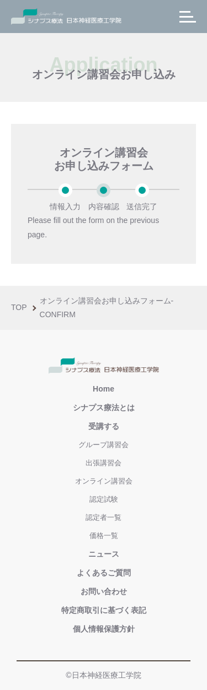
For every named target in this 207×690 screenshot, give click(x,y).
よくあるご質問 (104, 573)
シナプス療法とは (104, 407)
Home (103, 389)
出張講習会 (103, 462)
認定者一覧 (103, 517)
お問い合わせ (104, 591)
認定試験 (103, 499)
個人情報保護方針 (104, 629)
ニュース (103, 554)
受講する (103, 426)
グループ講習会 (103, 444)
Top (19, 307)
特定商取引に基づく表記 (103, 610)
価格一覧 (103, 535)
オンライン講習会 (103, 481)
